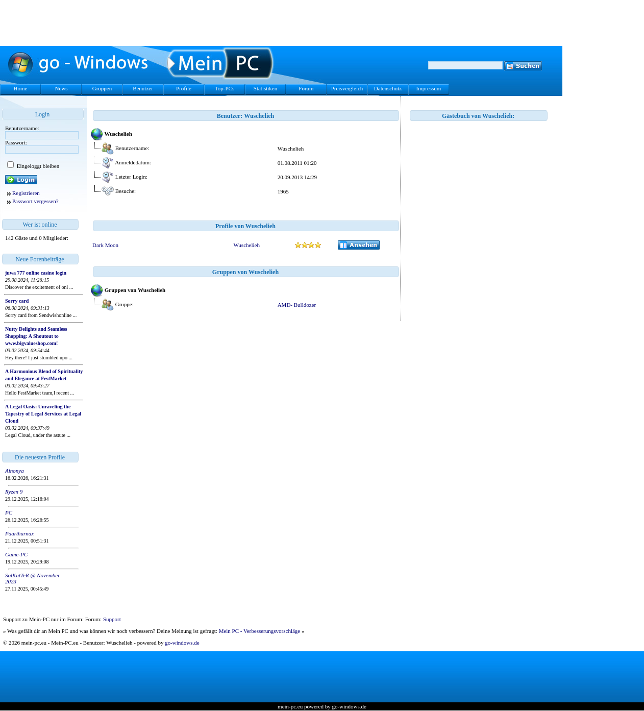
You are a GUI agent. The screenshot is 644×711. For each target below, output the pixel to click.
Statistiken (265, 88)
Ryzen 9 (13, 491)
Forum (306, 88)
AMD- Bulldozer (297, 305)
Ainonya (14, 471)
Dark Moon (105, 245)
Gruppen (102, 88)
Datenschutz (388, 88)
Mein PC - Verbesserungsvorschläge (260, 631)
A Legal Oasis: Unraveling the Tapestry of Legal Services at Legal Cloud (43, 414)
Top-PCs (224, 88)
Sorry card (17, 301)
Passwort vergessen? (35, 201)
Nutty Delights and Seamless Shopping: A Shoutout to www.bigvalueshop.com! (36, 336)
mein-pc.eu (290, 706)
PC (8, 512)
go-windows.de (182, 643)
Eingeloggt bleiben (37, 166)
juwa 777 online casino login (35, 273)
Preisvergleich (347, 88)
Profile (183, 88)
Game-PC (16, 554)
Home (21, 88)
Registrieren (26, 193)
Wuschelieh (246, 245)
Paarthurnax (19, 533)
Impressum (428, 88)
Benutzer (143, 88)
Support (112, 619)
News (61, 88)
